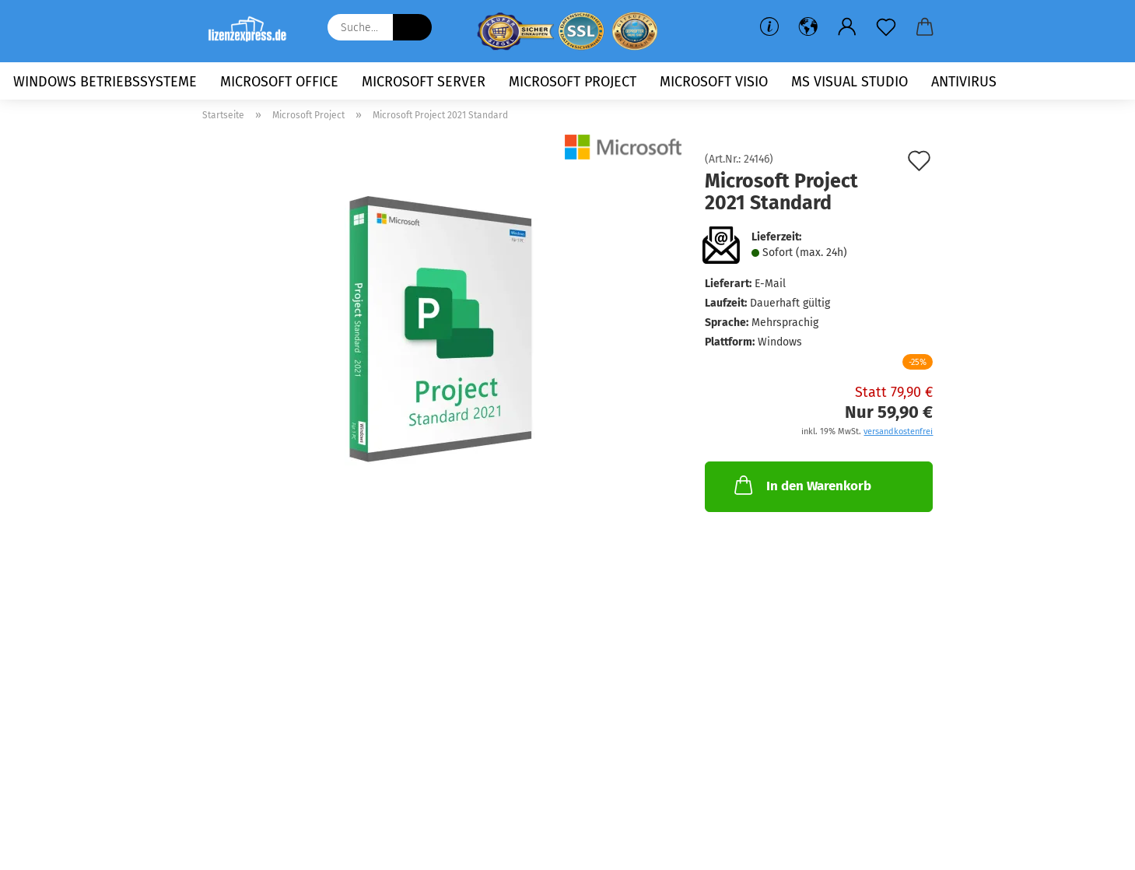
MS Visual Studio (849, 81)
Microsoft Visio (714, 81)
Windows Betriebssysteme (105, 81)
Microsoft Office (279, 81)
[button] (808, 27)
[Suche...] (412, 27)
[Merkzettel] (886, 27)
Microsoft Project (572, 81)
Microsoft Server (423, 81)
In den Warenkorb (801, 484)
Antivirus (964, 81)
